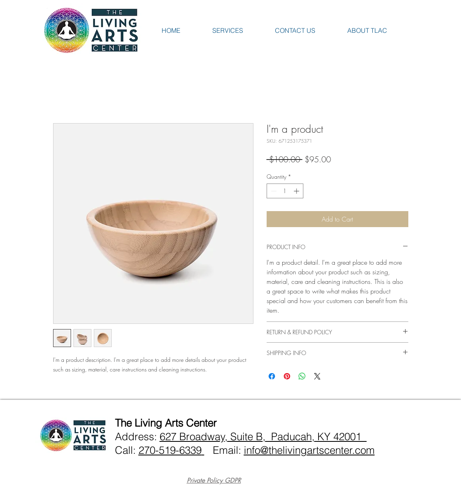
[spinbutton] (285, 191)
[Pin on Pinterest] (287, 376)
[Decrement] (273, 191)
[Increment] (297, 191)
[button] (239, 30)
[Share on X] (317, 376)
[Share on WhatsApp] (302, 376)
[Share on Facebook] (272, 376)
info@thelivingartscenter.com (309, 450)
